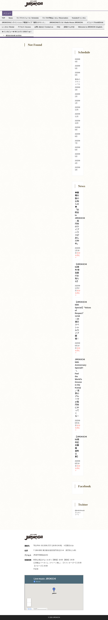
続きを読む (77, 255)
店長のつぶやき (69, 27)
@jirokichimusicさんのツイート (80, 512)
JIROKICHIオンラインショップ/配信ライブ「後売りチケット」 (24, 22)
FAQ (58, 27)
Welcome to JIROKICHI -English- (90, 27)
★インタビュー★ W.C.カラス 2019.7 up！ (17, 31)
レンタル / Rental (8, 27)
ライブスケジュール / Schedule (27, 18)
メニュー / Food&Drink (95, 22)
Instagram (77, 2)
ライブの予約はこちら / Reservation (55, 18)
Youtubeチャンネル (79, 18)
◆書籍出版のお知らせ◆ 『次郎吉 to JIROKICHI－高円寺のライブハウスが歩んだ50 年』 (80, 218)
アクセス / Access (24, 27)
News (11, 18)
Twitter (72, 2)
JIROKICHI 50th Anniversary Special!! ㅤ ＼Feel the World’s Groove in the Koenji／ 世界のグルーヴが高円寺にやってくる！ (80, 387)
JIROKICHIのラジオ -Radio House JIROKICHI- (66, 22)
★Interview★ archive (14, 35)
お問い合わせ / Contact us (43, 27)
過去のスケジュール (77, 81)
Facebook (82, 2)
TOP (3, 18)
